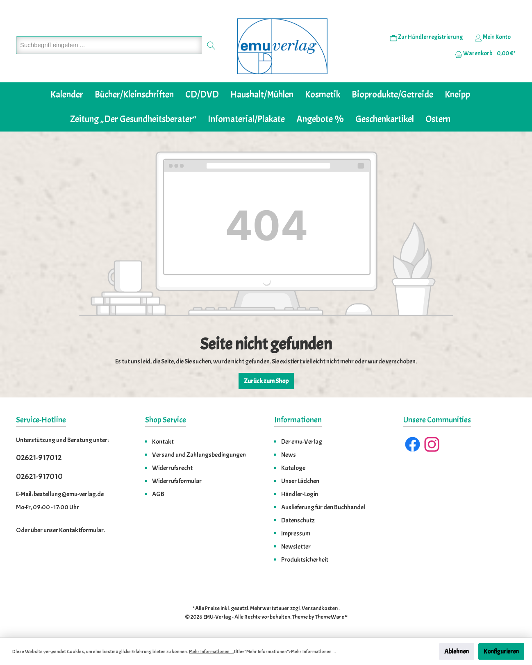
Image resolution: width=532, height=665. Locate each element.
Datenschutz (298, 520)
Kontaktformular (81, 530)
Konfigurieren (501, 651)
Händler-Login (299, 494)
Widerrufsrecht (172, 468)
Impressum (295, 533)
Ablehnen (456, 651)
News (288, 455)
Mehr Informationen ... (211, 651)
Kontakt (163, 442)
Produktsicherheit (304, 560)
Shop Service (165, 420)
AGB (158, 494)
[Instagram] (432, 444)
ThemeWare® (331, 616)
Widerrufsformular (177, 481)
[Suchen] (211, 45)
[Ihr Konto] (492, 37)
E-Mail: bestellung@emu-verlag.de (60, 494)
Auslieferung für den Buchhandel (323, 507)
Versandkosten (320, 608)
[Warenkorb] (483, 53)
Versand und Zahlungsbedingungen (199, 455)
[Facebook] (412, 444)
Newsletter (296, 546)
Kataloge (293, 468)
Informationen (298, 420)
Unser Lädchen (300, 481)
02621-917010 (39, 476)
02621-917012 (38, 457)
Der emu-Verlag (301, 442)
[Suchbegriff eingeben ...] (109, 45)
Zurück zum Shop (266, 381)
